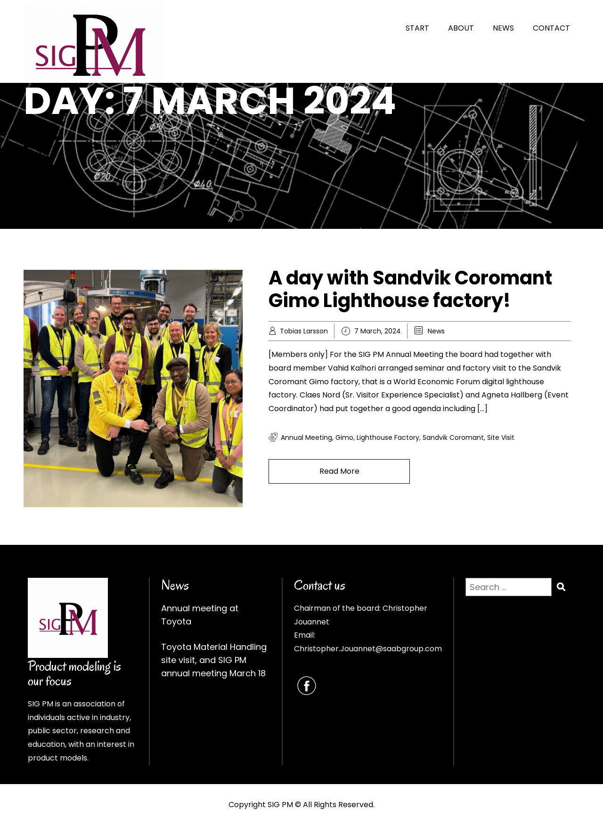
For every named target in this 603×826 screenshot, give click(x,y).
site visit (500, 437)
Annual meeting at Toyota (199, 614)
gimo (344, 437)
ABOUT (461, 28)
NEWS (503, 28)
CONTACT (551, 28)
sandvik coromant (453, 437)
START (417, 28)
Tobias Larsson (304, 331)
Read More (339, 471)
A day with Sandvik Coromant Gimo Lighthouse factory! (410, 289)
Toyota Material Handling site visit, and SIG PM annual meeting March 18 (214, 660)
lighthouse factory (388, 437)
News (436, 331)
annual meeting (306, 437)
